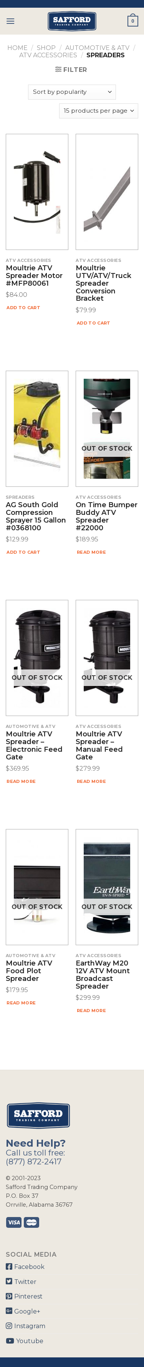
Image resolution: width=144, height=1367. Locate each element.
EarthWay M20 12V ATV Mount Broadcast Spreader (103, 975)
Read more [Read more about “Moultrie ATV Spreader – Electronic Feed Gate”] (21, 781)
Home (17, 48)
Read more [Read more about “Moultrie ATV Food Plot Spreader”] (21, 1003)
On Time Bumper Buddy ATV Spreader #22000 (106, 516)
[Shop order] (72, 92)
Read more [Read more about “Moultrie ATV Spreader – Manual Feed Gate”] (91, 781)
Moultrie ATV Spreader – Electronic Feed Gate (34, 746)
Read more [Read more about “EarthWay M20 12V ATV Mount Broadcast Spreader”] (91, 1010)
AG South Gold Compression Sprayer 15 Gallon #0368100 (36, 516)
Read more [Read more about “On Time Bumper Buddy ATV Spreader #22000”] (91, 552)
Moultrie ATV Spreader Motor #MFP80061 (34, 276)
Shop (46, 48)
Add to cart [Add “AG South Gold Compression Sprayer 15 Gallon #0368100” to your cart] (23, 552)
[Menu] (10, 21)
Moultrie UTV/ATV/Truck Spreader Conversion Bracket (103, 284)
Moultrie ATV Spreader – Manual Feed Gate (99, 746)
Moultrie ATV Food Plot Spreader (29, 971)
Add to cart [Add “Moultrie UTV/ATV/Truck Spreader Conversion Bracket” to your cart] (94, 323)
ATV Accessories (48, 55)
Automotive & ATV (97, 48)
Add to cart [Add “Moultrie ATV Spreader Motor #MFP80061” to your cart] (23, 307)
